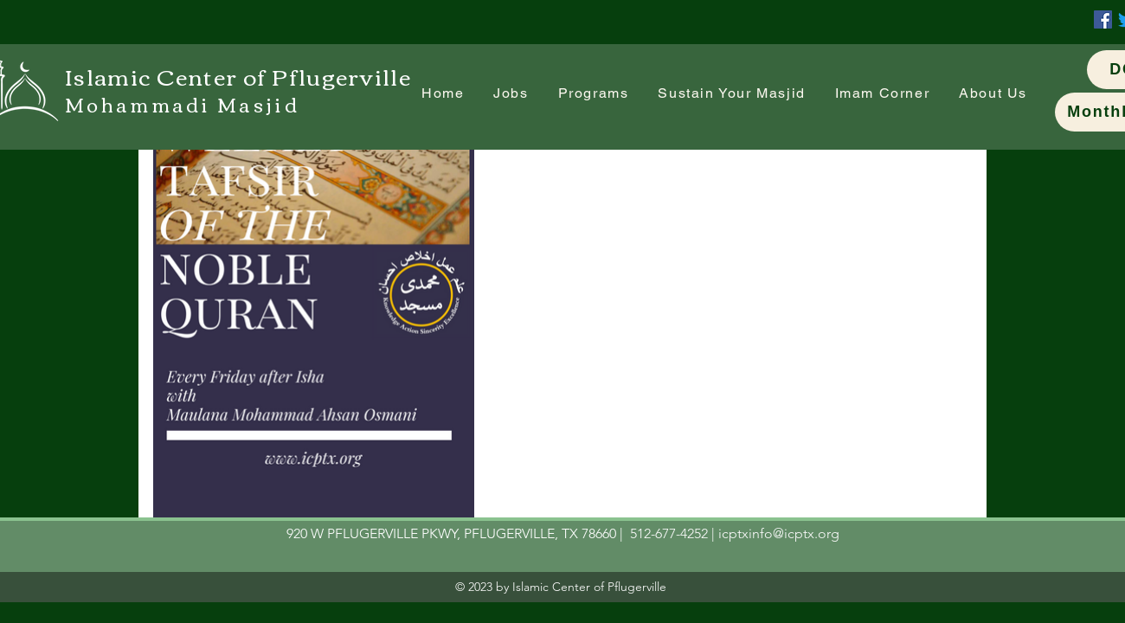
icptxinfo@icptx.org (778, 533)
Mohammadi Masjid (182, 104)
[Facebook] (1103, 19)
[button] (883, 94)
